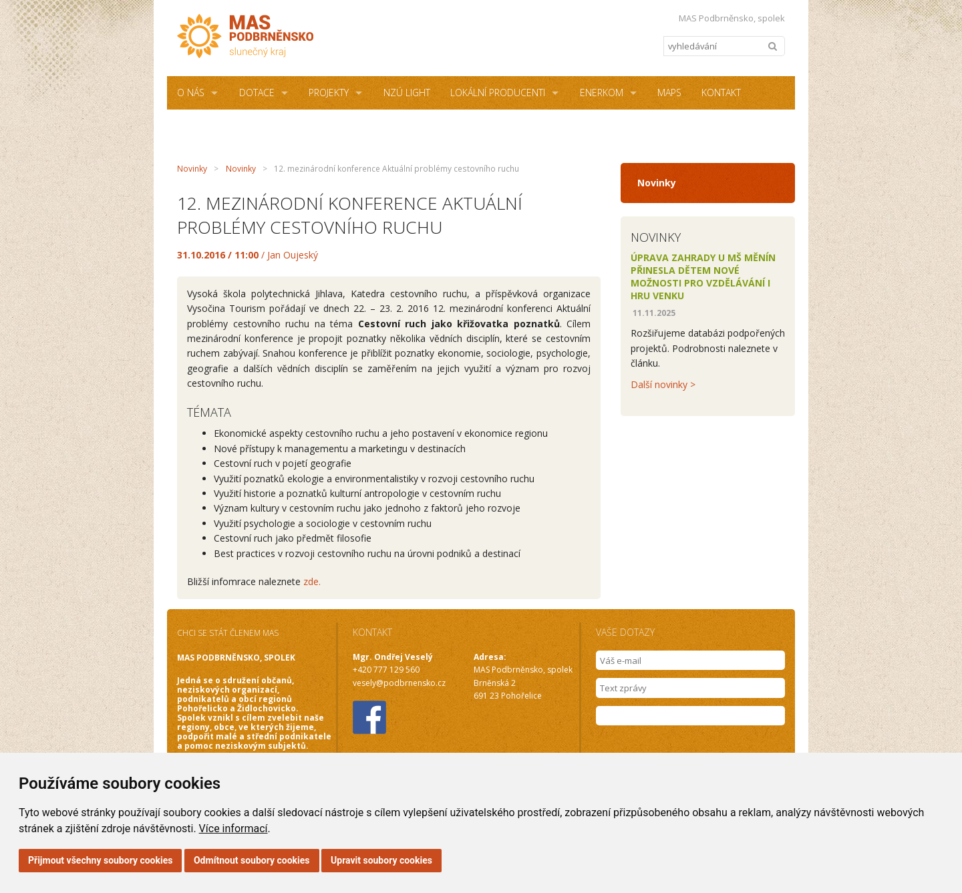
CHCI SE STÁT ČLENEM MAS (228, 633)
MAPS (669, 92)
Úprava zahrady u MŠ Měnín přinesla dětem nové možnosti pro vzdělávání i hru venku (703, 276)
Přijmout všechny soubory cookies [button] (100, 860)
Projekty (329, 92)
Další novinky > (663, 384)
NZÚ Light (406, 92)
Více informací (233, 828)
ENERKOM (601, 92)
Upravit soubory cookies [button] (381, 860)
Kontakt (721, 92)
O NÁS (190, 92)
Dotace (257, 92)
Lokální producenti (497, 92)
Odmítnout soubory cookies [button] (252, 860)
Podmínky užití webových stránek (376, 126)
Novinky (192, 168)
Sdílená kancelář (218, 126)
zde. (312, 581)
